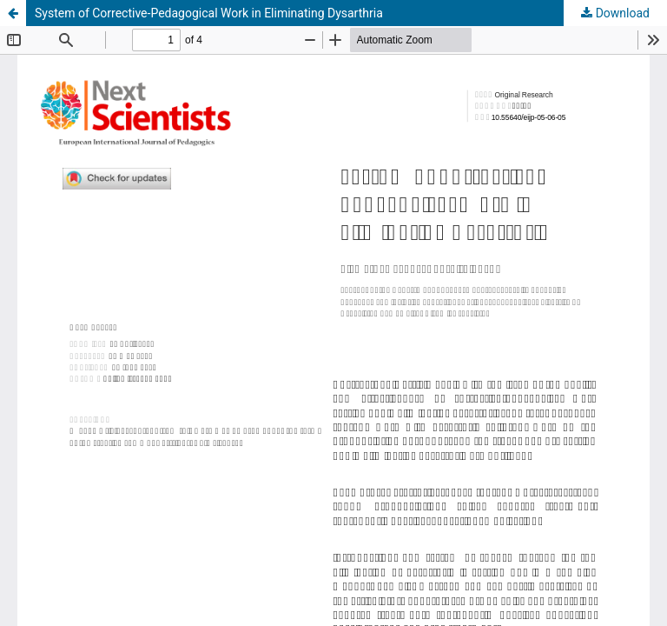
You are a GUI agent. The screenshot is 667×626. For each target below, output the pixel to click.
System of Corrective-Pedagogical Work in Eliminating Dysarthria (209, 13)
